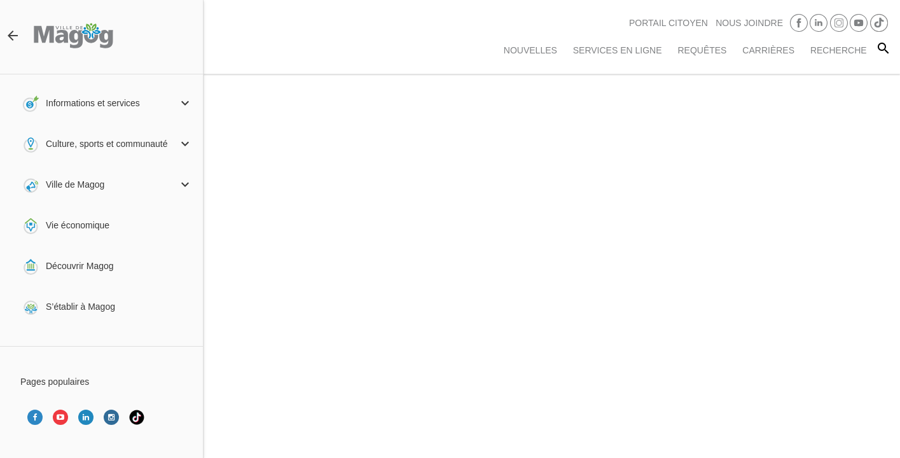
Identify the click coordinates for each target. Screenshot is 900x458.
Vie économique (77, 225)
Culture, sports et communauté (106, 144)
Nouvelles (530, 50)
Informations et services (93, 103)
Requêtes (701, 50)
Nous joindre (749, 23)
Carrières (768, 50)
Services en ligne (617, 50)
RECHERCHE (838, 50)
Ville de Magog (75, 184)
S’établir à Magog (80, 307)
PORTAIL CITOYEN (668, 23)
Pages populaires (54, 382)
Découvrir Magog (80, 266)
